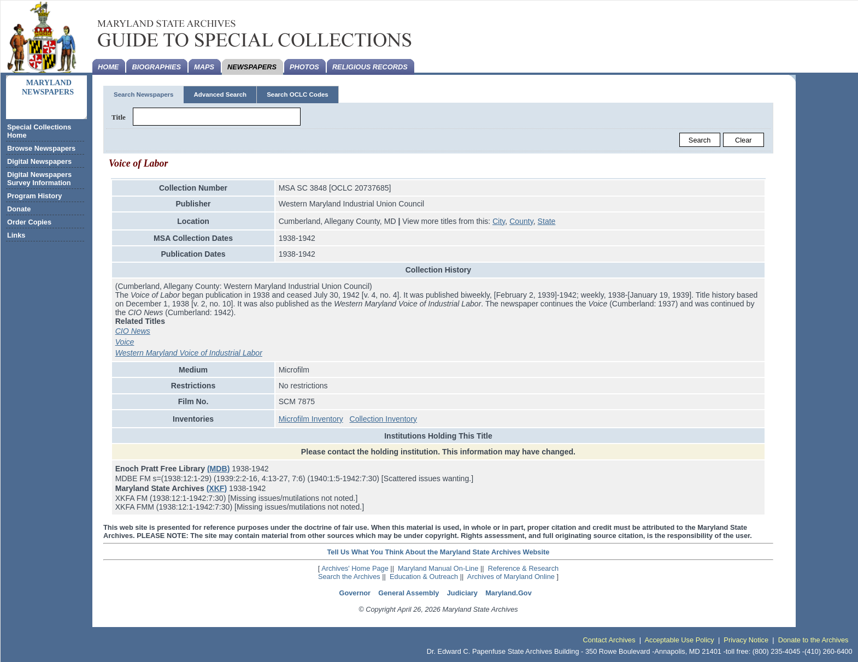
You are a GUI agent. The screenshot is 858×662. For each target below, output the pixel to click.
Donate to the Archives (813, 640)
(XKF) (217, 488)
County (521, 221)
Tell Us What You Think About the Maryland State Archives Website (438, 552)
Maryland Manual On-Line (438, 568)
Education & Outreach (424, 576)
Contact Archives (609, 640)
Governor (355, 593)
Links (16, 235)
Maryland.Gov (508, 593)
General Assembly (408, 593)
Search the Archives (349, 576)
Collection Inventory (383, 419)
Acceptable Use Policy (679, 640)
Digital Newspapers (39, 161)
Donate (19, 209)
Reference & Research (523, 568)
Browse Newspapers (41, 148)
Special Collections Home (39, 131)
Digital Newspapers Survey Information (39, 178)
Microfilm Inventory (311, 419)
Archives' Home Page (355, 568)
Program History (34, 196)
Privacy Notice (746, 640)
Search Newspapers (143, 94)
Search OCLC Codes (297, 94)
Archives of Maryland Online (511, 576)
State (547, 221)
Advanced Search (219, 94)
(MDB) (218, 468)
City (498, 221)
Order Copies (29, 222)
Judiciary (462, 593)
